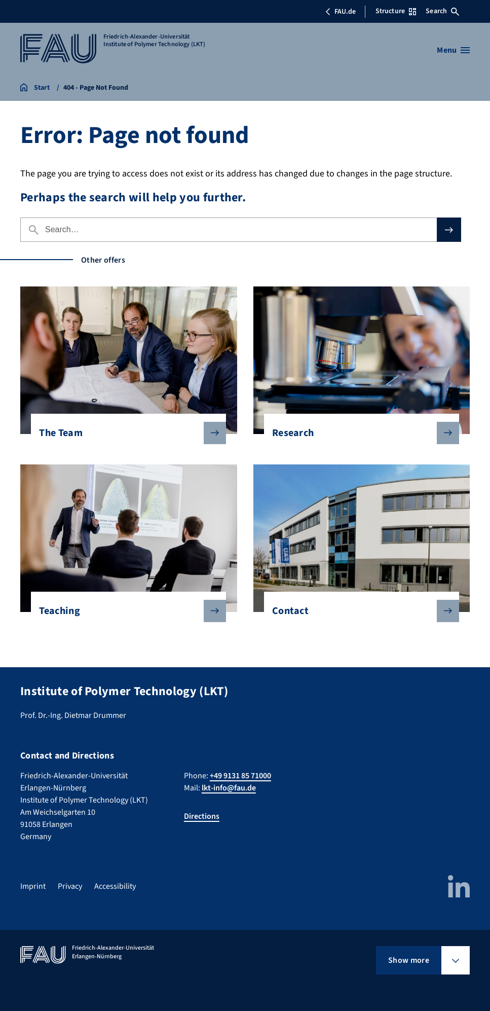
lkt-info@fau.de (229, 787)
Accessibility (115, 886)
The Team (124, 433)
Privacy (70, 886)
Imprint (33, 886)
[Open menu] (453, 50)
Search (442, 11)
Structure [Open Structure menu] (395, 11)
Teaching (124, 611)
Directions (201, 816)
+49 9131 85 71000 (240, 775)
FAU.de (340, 12)
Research (357, 433)
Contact (357, 611)
